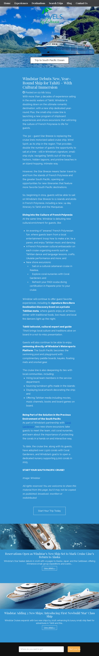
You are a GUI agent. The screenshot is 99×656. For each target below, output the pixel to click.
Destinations (38, 3)
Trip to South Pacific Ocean (49, 60)
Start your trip (74, 649)
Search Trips (56, 3)
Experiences (21, 3)
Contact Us (81, 3)
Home (7, 3)
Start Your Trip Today (49, 510)
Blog (69, 3)
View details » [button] (49, 568)
